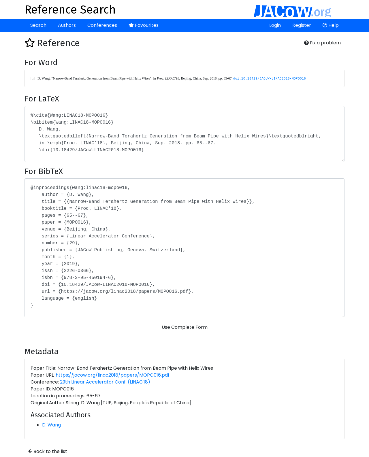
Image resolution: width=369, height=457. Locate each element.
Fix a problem (322, 42)
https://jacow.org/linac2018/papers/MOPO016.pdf (113, 375)
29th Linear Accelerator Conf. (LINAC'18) (105, 382)
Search (38, 25)
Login (275, 25)
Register (301, 25)
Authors (67, 25)
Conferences (102, 25)
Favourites (144, 25)
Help (331, 25)
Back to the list (47, 451)
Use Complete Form (185, 327)
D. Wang (51, 425)
